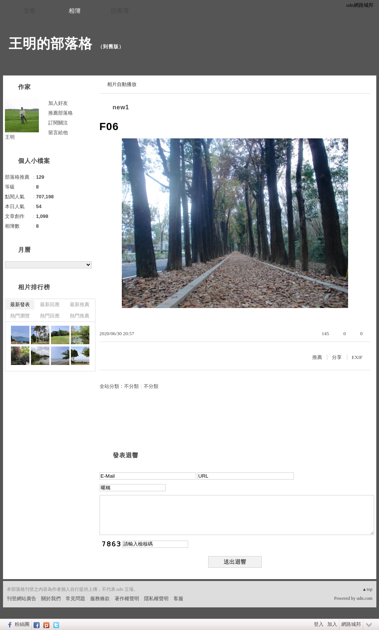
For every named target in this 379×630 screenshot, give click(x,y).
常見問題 (75, 598)
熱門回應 (50, 316)
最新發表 (20, 304)
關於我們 (51, 598)
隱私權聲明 (156, 598)
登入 (319, 624)
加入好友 (58, 103)
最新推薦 (79, 304)
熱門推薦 (79, 316)
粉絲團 (22, 624)
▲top (367, 589)
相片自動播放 (122, 84)
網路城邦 (351, 624)
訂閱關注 (58, 123)
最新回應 (50, 304)
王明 (10, 137)
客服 (178, 598)
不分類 (131, 386)
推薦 (317, 357)
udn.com (365, 598)
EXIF (357, 357)
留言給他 (58, 132)
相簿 (75, 11)
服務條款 (100, 598)
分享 (337, 357)
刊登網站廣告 (21, 598)
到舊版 (111, 46)
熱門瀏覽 (20, 316)
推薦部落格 (60, 113)
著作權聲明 (127, 598)
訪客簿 (120, 11)
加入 (332, 624)
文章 (29, 11)
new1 (121, 107)
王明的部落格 (50, 43)
